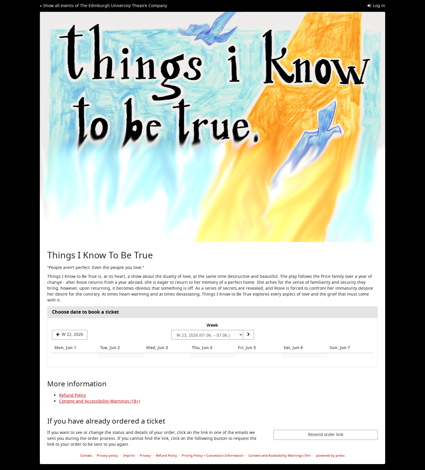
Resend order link (325, 435)
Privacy (145, 455)
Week (212, 325)
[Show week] (248, 335)
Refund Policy (72, 395)
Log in (376, 6)
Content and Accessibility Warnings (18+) (99, 401)
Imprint (129, 455)
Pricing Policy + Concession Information (212, 455)
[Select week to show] (207, 335)
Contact (86, 455)
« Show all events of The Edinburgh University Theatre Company (103, 6)
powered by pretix (330, 455)
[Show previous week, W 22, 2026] (69, 335)
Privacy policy (107, 455)
